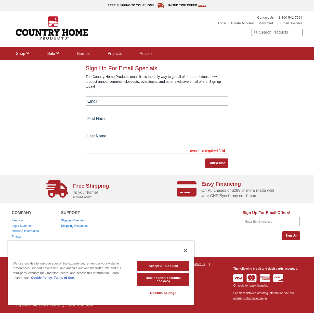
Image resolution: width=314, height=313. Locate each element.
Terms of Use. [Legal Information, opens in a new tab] (64, 277)
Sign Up (291, 235)
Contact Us (265, 17)
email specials (291, 23)
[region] (101, 273)
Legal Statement (22, 226)
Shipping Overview (73, 220)
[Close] (185, 250)
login (222, 23)
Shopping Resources (74, 226)
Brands (83, 53)
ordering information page (250, 298)
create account (242, 23)
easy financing (258, 285)
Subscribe (217, 163)
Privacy (16, 236)
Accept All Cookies (163, 266)
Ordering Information (25, 231)
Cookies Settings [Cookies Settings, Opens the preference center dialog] (163, 293)
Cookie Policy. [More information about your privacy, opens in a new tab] (41, 277)
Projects (114, 53)
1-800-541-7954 (290, 17)
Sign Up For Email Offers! (266, 213)
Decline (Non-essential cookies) (163, 279)
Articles (146, 53)
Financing (18, 220)
